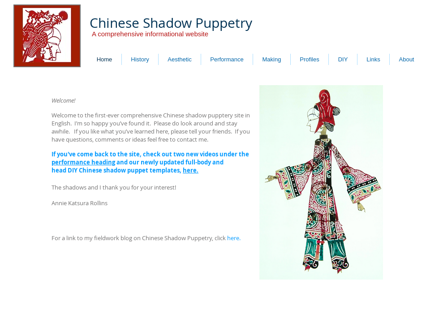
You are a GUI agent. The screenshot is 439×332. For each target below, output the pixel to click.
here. (190, 170)
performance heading (83, 162)
